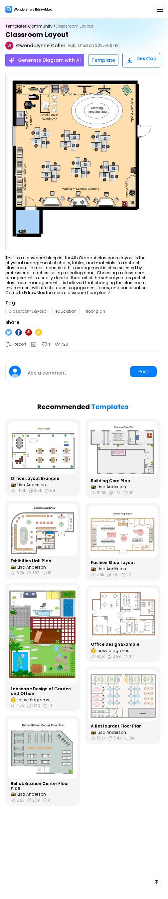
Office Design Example (115, 644)
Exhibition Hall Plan (31, 561)
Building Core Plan (110, 481)
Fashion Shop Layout (113, 562)
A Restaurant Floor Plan (116, 726)
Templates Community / (30, 26)
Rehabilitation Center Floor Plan (40, 786)
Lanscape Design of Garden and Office (41, 691)
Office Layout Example (35, 478)
